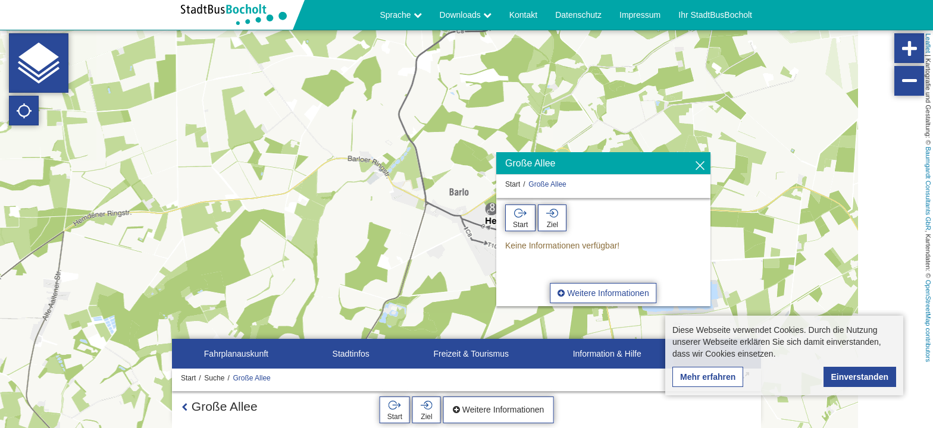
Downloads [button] (465, 15)
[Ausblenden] (700, 166)
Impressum (639, 15)
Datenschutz (578, 15)
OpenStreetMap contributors (928, 321)
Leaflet (928, 43)
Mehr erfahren (707, 377)
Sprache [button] (401, 15)
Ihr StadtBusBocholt (715, 15)
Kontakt (523, 15)
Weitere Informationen (603, 293)
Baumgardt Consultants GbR (928, 189)
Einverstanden (859, 377)
